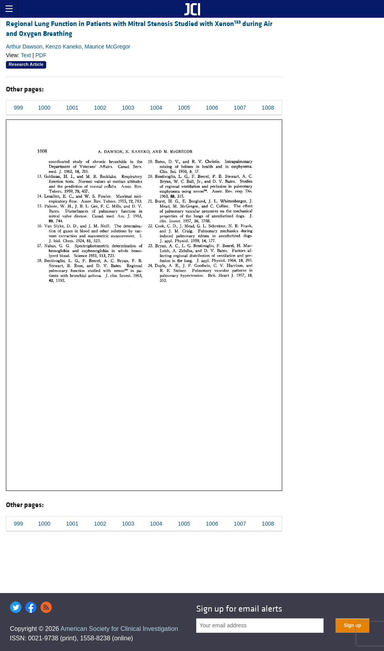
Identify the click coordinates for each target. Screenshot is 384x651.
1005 (184, 107)
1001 (72, 107)
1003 (128, 107)
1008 (268, 107)
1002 (100, 107)
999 (18, 107)
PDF (41, 55)
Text (26, 55)
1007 (240, 107)
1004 (156, 107)
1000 (44, 107)
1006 (212, 107)
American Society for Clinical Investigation (119, 628)
